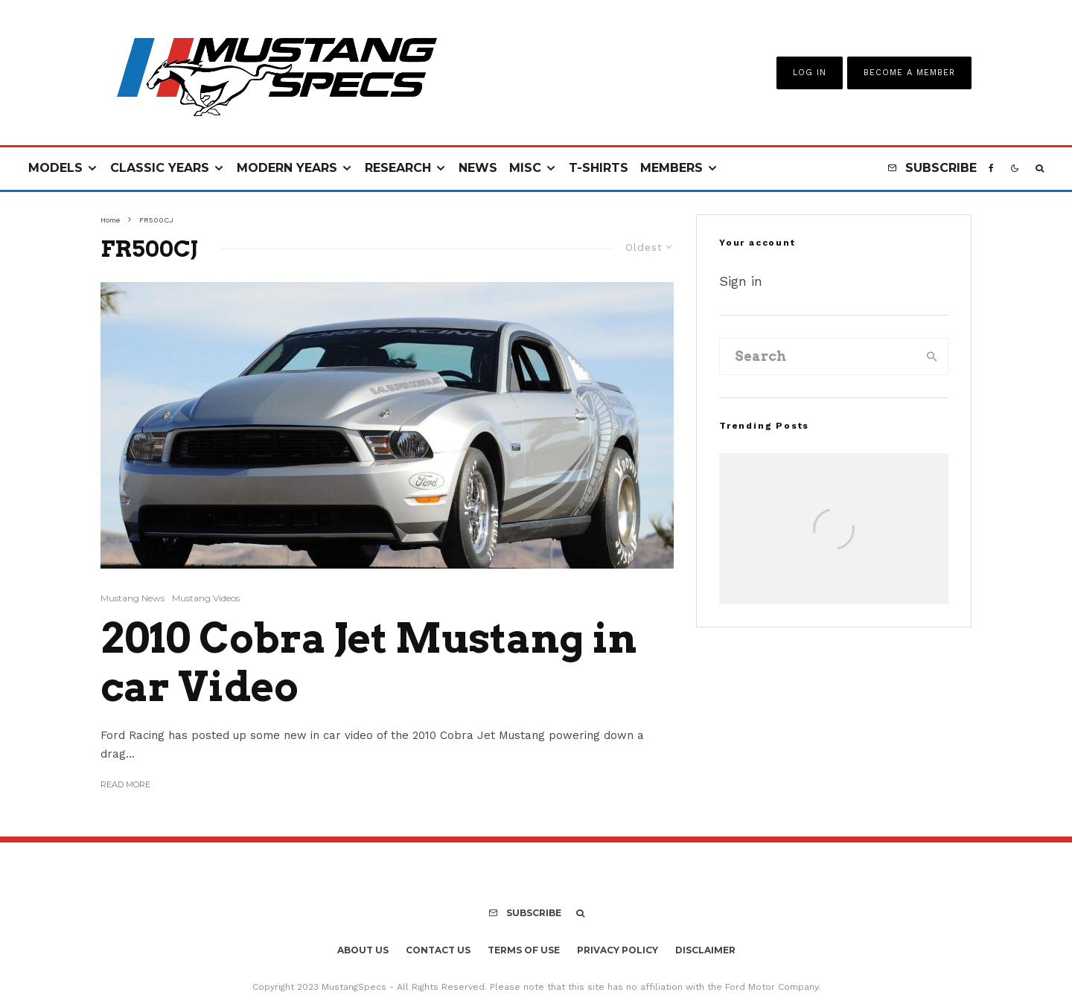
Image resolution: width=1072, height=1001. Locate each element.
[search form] (818, 356)
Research (398, 168)
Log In (809, 72)
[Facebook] (991, 168)
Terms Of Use (524, 950)
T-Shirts (598, 168)
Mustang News (132, 598)
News (478, 168)
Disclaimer (705, 950)
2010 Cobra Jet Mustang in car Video (368, 663)
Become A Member (909, 72)
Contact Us (438, 950)
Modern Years (287, 168)
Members (671, 168)
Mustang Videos (206, 598)
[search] (932, 356)
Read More (125, 784)
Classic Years (159, 168)
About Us (363, 950)
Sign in (740, 281)
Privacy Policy (617, 950)
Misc (525, 168)
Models (55, 168)
